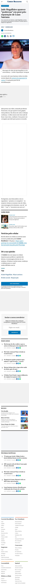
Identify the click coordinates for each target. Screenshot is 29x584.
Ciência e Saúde (4, 537)
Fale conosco (17, 542)
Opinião (2, 538)
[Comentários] (13, 37)
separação (15, 278)
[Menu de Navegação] (2, 1)
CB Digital (3, 553)
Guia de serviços (18, 575)
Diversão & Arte (4, 533)
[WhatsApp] (2, 37)
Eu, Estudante (19, 519)
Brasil (2, 527)
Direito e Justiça (4, 551)
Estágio (16, 527)
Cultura (16, 533)
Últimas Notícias (18, 531)
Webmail (3, 573)
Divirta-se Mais (6, 576)
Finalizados (17, 555)
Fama (2, 565)
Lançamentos (18, 571)
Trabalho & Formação (19, 525)
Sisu (16, 537)
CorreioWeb (5, 563)
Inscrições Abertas (19, 553)
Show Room (17, 577)
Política (2, 525)
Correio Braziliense (7, 519)
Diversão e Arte (9, 26)
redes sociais (6, 278)
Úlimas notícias (18, 573)
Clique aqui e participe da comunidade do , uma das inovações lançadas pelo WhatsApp (14, 243)
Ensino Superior (18, 523)
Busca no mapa (18, 569)
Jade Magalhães (7, 274)
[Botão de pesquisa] (27, 1)
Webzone (3, 571)
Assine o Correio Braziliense (6, 559)
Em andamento (18, 551)
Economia (3, 529)
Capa (2, 521)
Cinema (2, 578)
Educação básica (18, 521)
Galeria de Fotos (18, 581)
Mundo (2, 531)
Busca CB (3, 555)
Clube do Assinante (5, 557)
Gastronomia (3, 569)
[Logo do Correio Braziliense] (14, 2)
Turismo (2, 544)
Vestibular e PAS (18, 535)
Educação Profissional (19, 538)
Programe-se (3, 580)
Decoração (17, 579)
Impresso (4, 547)
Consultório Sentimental (6, 567)
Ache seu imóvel (18, 565)
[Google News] (11, 37)
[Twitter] (8, 37)
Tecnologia (3, 542)
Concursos (18, 545)
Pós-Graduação (18, 540)
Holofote (3, 540)
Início (2, 26)
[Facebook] (5, 37)
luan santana (18, 274)
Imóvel (17, 563)
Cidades (2, 523)
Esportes (3, 535)
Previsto (16, 549)
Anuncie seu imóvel (19, 567)
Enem (16, 529)
